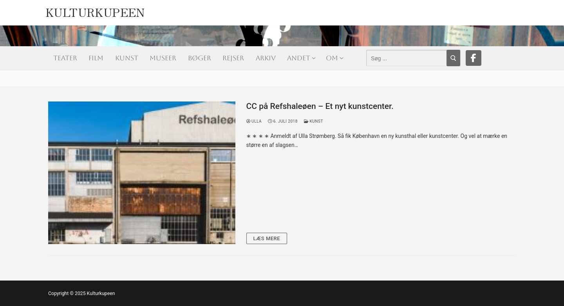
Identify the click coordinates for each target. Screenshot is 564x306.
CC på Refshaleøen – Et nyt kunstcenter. (320, 106)
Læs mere (266, 238)
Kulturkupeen (95, 10)
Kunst (313, 121)
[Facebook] (473, 58)
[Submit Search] (453, 58)
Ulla (254, 121)
